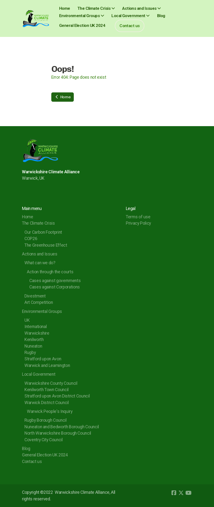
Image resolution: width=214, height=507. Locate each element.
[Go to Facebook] (173, 492)
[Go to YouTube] (188, 492)
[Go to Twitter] (181, 492)
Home (62, 97)
